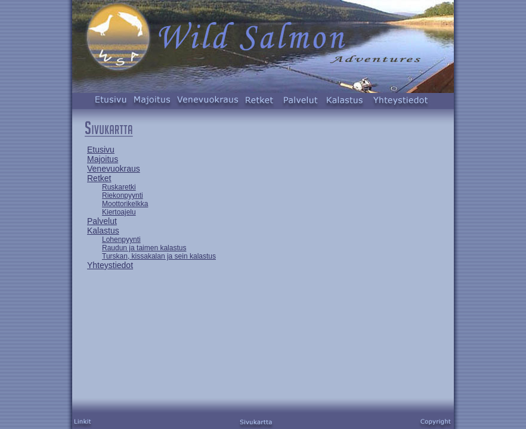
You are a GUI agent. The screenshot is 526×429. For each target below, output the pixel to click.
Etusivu (101, 149)
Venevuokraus (113, 168)
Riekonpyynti (122, 195)
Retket (99, 178)
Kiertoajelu (119, 212)
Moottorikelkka (125, 204)
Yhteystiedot (110, 265)
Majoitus (102, 159)
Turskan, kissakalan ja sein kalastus (159, 256)
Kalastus (103, 230)
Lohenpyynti (121, 239)
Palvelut (102, 221)
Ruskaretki (119, 187)
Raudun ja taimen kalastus (144, 248)
